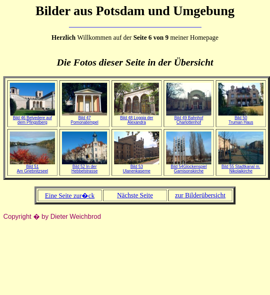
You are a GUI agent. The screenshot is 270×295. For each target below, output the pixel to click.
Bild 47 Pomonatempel (84, 118)
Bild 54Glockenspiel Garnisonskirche (188, 167)
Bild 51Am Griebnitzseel (32, 167)
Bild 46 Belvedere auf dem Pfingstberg (32, 118)
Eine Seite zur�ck (70, 195)
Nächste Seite (135, 195)
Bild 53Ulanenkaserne (136, 167)
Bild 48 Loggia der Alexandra (136, 118)
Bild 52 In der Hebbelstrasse (84, 167)
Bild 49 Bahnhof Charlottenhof (188, 118)
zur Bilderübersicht (200, 195)
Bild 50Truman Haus (240, 118)
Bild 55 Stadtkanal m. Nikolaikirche (240, 167)
